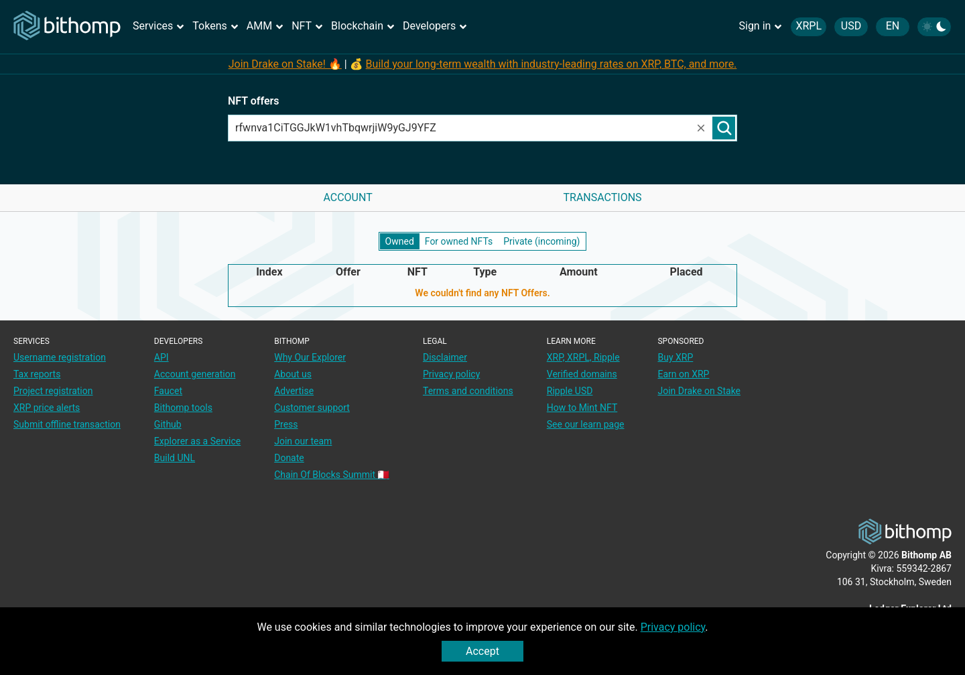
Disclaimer (445, 357)
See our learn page (586, 424)
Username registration (59, 357)
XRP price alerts (46, 407)
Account (347, 197)
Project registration (52, 390)
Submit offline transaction (67, 424)
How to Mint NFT (582, 407)
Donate (289, 457)
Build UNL (174, 457)
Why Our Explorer (310, 357)
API (161, 357)
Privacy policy (673, 627)
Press (286, 424)
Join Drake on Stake (699, 390)
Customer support (312, 407)
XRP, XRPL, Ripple (583, 357)
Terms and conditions (468, 390)
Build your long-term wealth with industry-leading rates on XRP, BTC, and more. (551, 64)
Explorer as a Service (197, 441)
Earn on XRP (683, 374)
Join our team (303, 441)
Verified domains (582, 374)
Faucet (168, 390)
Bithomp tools (183, 407)
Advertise (294, 390)
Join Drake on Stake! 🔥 (285, 64)
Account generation (195, 374)
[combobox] (461, 128)
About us (293, 374)
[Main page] (67, 26)
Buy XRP (675, 357)
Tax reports (36, 374)
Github (168, 424)
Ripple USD (570, 390)
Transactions (602, 197)
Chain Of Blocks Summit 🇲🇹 (331, 474)
